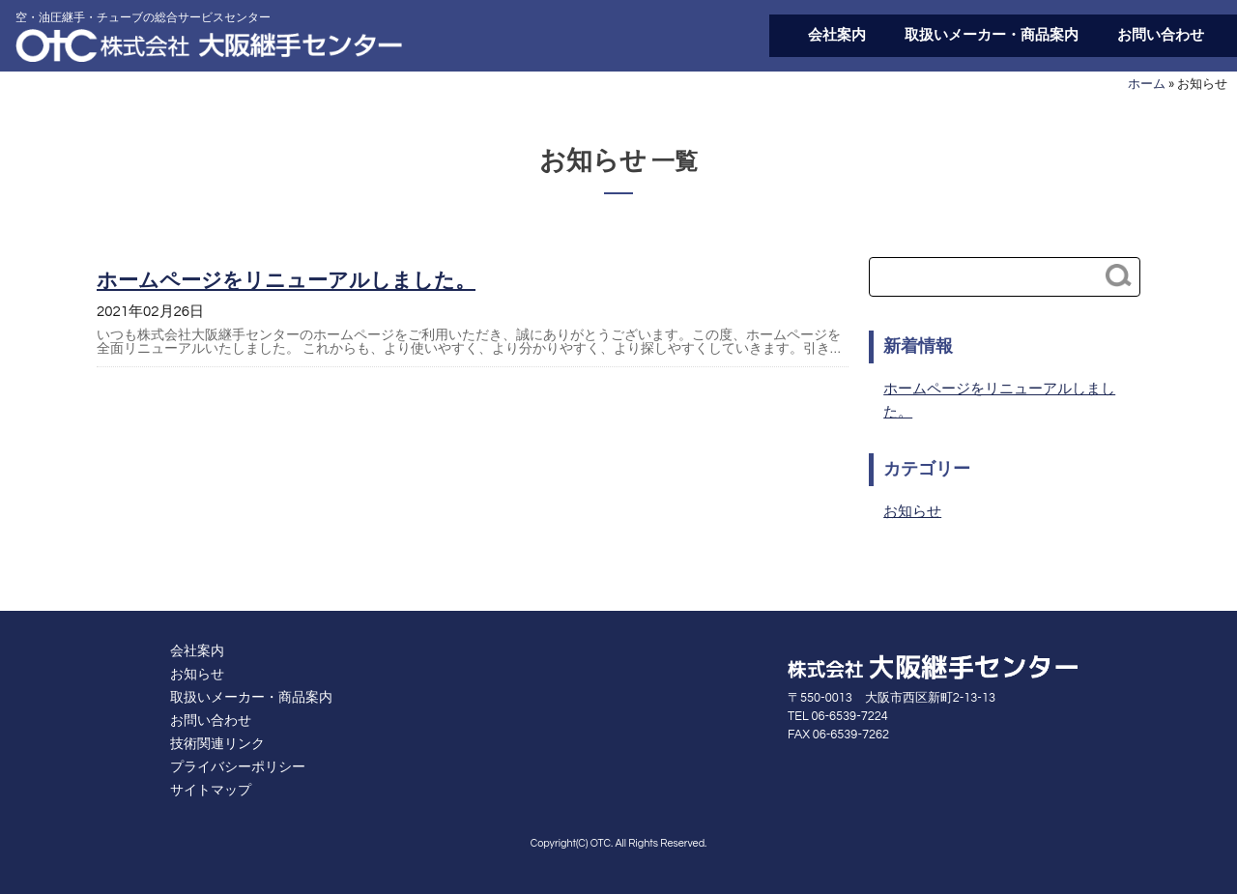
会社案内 (837, 35)
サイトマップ (210, 790)
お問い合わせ (1160, 35)
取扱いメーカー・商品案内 (992, 35)
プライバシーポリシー (237, 767)
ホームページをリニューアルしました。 (286, 281)
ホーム (1146, 84)
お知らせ (912, 512)
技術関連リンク (217, 744)
